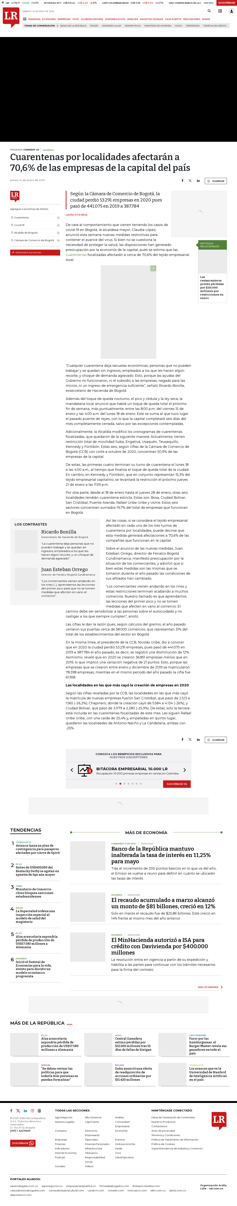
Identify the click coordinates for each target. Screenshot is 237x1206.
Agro (118, 1035)
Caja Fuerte (92, 1121)
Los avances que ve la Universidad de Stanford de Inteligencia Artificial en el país (208, 1074)
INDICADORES (191, 19)
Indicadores (62, 1148)
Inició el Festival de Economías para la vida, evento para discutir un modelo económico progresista (34, 969)
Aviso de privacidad (163, 1130)
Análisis (119, 1117)
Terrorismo (192, 26)
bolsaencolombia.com (146, 1186)
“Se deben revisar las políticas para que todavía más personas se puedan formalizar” (59, 1074)
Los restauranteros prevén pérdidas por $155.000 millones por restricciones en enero (212, 287)
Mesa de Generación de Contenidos (173, 1117)
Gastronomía (197, 1035)
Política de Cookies (163, 1144)
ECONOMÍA (49, 19)
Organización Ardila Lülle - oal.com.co (213, 1187)
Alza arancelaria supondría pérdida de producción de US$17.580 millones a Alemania (37, 942)
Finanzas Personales (97, 1144)
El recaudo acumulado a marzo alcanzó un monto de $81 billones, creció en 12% (163, 903)
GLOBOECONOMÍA (92, 19)
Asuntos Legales (64, 1121)
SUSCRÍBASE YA (177, 783)
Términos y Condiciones (165, 1135)
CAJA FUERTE (173, 19)
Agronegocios (63, 1117)
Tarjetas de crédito (214, 26)
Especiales (91, 1139)
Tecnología (196, 1065)
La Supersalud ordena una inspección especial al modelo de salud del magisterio (35, 916)
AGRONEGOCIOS (115, 19)
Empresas (61, 1139)
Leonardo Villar (111, 26)
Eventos (120, 1139)
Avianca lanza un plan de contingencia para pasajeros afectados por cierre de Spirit (38, 849)
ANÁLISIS (132, 19)
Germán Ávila (133, 26)
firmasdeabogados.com (114, 1186)
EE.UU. (19, 864)
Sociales (60, 1166)
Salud (19, 908)
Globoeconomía (125, 1144)
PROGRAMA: (24, 149)
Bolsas (119, 1065)
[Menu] (25, 18)
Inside (118, 1148)
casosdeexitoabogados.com (27, 1190)
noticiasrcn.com (137, 1190)
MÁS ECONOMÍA (208, 987)
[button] (71, 770)
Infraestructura (93, 1148)
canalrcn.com (96, 1190)
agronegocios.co (52, 1186)
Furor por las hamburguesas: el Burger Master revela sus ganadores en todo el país (208, 1046)
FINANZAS (34, 19)
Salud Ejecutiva (124, 1157)
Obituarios (91, 1152)
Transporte (23, 842)
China (19, 886)
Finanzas (60, 1144)
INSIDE (206, 19)
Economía (121, 1130)
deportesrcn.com (20, 1194)
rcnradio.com (116, 1190)
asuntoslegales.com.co (24, 1186)
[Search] (209, 11)
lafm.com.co (158, 1190)
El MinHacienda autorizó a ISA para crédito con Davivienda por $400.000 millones (159, 946)
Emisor (94, 26)
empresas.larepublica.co (81, 1186)
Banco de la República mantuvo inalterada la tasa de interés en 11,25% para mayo (161, 855)
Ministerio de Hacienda (157, 26)
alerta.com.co (177, 1190)
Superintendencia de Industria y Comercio (177, 1148)
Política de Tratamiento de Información (174, 1139)
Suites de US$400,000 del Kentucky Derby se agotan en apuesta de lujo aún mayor (37, 871)
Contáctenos (159, 1126)
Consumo (61, 1130)
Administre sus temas (26, 252)
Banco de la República (73, 26)
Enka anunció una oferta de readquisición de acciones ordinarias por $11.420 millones (133, 1074)
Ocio (118, 1152)
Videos (89, 1166)
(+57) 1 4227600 (20, 1130)
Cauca (178, 26)
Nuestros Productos (163, 1121)
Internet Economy (66, 1152)
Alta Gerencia (93, 1117)
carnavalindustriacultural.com (66, 1190)
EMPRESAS (64, 19)
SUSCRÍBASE (226, 2)
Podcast (60, 1157)
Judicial (46, 1065)
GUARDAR (215, 181)
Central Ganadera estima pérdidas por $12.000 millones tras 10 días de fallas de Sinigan (133, 1044)
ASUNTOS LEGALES (151, 19)
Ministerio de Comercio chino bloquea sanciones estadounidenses (34, 893)
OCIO (75, 19)
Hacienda (21, 958)
